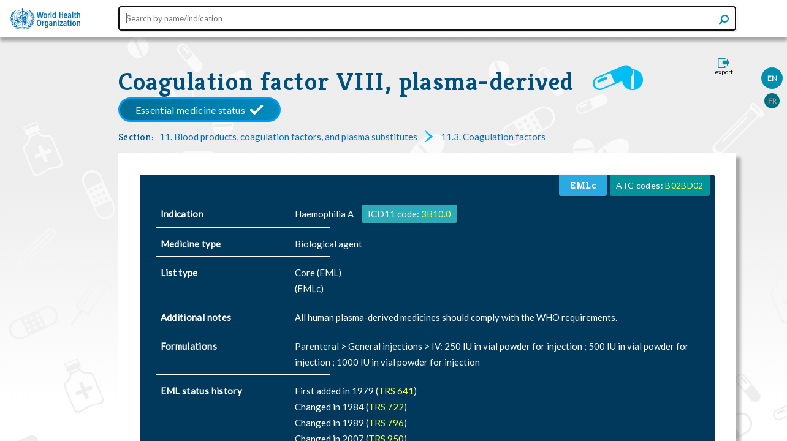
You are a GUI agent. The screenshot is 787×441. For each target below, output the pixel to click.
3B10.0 (436, 213)
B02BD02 (684, 185)
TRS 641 (396, 390)
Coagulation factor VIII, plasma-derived (346, 81)
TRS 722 (386, 406)
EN (772, 78)
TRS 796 (386, 422)
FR (772, 100)
